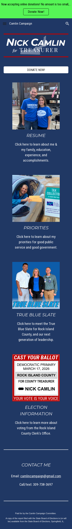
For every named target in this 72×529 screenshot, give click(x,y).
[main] (36, 148)
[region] (36, 9)
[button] (4, 23)
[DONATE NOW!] (36, 70)
